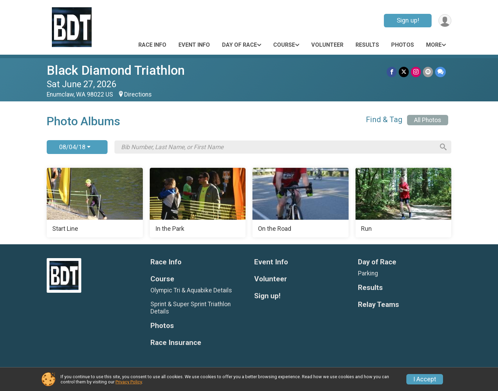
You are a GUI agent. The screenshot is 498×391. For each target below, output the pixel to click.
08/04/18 (74, 147)
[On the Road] (300, 203)
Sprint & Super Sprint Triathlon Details (190, 308)
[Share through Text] (440, 72)
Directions (138, 94)
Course (284, 45)
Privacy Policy (129, 381)
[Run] (404, 203)
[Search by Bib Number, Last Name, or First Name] (278, 147)
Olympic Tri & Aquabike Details (191, 290)
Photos (402, 45)
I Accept (424, 379)
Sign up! (408, 20)
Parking (368, 273)
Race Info (152, 45)
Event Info (194, 45)
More (434, 45)
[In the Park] (198, 203)
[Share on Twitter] (404, 72)
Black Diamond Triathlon (116, 70)
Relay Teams (378, 305)
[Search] (443, 147)
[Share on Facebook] (392, 72)
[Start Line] (95, 203)
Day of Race (239, 45)
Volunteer (327, 45)
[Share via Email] (428, 72)
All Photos (427, 120)
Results (367, 45)
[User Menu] (445, 20)
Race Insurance (175, 343)
